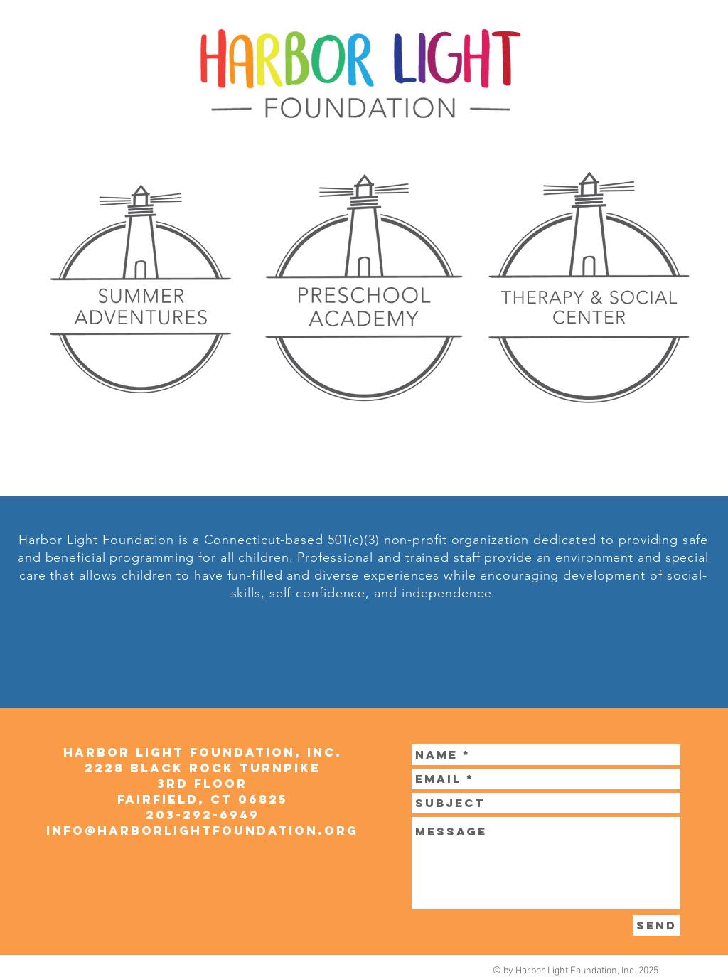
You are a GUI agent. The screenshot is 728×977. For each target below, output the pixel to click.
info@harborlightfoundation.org (202, 830)
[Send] (656, 925)
